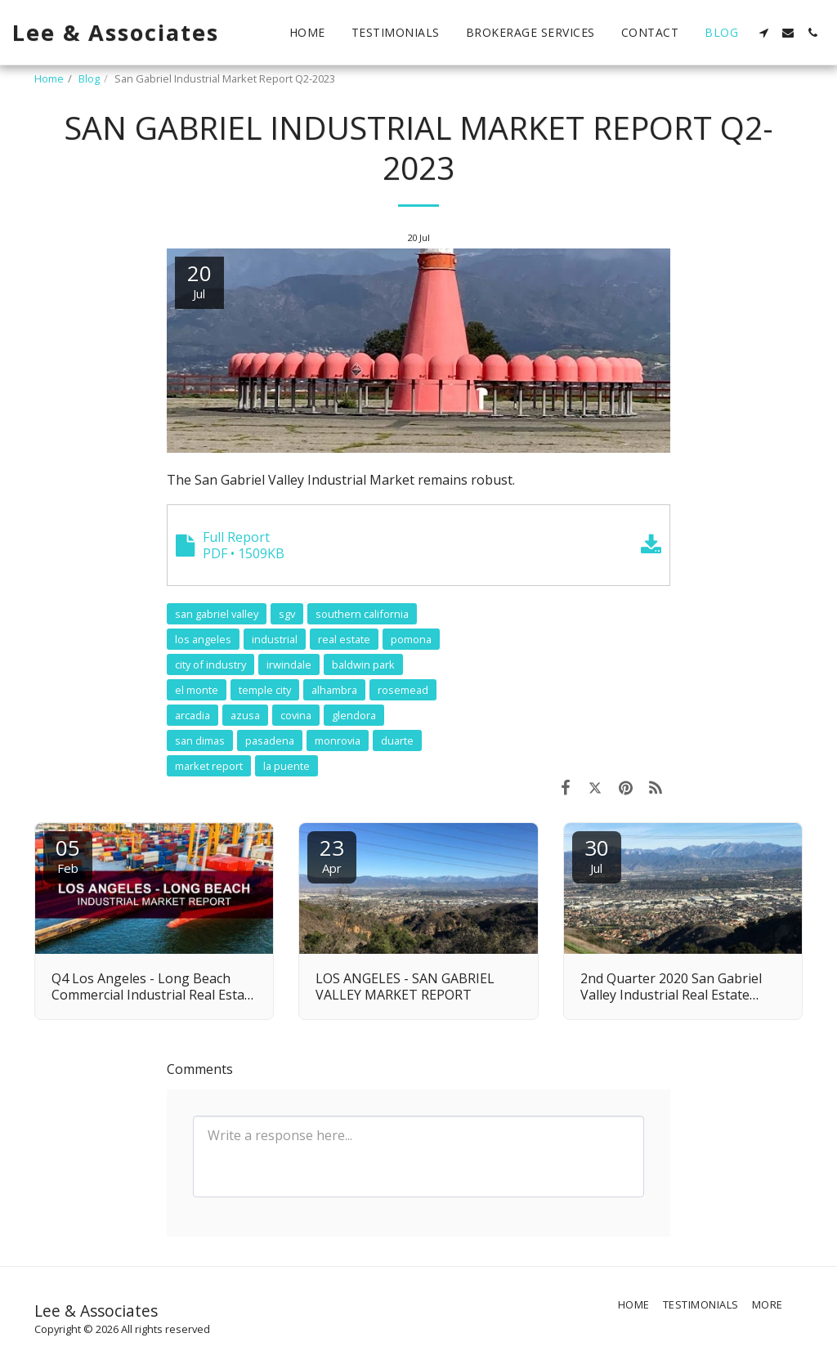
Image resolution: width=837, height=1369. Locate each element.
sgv (287, 613)
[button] (763, 32)
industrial (275, 639)
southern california (362, 613)
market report (209, 765)
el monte (196, 689)
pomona (411, 639)
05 (67, 854)
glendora (354, 715)
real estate (344, 639)
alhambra (334, 689)
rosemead (403, 689)
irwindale (288, 664)
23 (331, 854)
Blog (89, 78)
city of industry (210, 664)
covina (295, 715)
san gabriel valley (216, 613)
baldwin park (363, 664)
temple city (265, 689)
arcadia (192, 715)
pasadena (269, 740)
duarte (397, 740)
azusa (245, 715)
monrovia (337, 740)
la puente (286, 765)
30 (596, 854)
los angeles (203, 639)
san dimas (200, 740)
